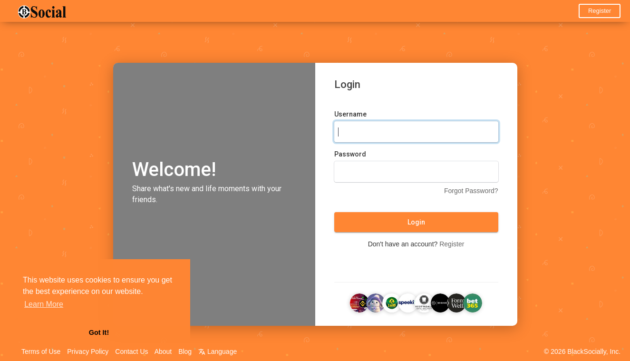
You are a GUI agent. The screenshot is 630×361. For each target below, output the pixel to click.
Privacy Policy (87, 351)
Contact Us (131, 351)
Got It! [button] (99, 332)
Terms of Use (40, 351)
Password (350, 154)
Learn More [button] (43, 304)
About (163, 351)
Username (350, 114)
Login (416, 222)
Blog (185, 351)
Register (599, 10)
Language (217, 351)
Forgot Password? (471, 191)
